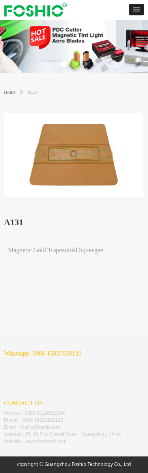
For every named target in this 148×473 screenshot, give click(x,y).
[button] (136, 9)
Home (9, 92)
